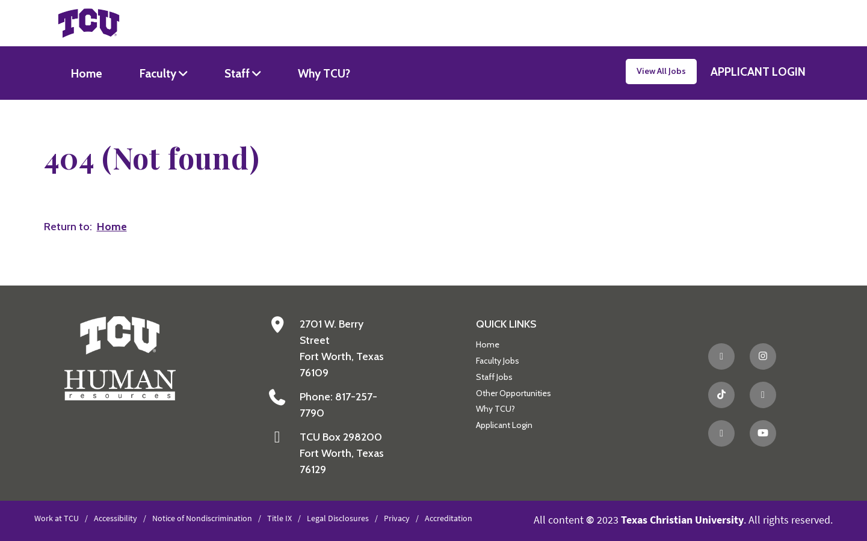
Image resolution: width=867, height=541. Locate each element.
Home (86, 73)
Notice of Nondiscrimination (202, 518)
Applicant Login (504, 425)
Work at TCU (56, 518)
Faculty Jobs (497, 360)
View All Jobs (661, 71)
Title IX (279, 518)
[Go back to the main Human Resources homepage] (120, 357)
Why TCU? (324, 73)
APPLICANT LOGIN (758, 71)
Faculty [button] (159, 73)
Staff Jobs (494, 376)
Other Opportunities (513, 393)
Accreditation (448, 518)
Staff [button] (238, 73)
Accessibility (115, 518)
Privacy (397, 518)
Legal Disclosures (338, 518)
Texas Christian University (682, 520)
